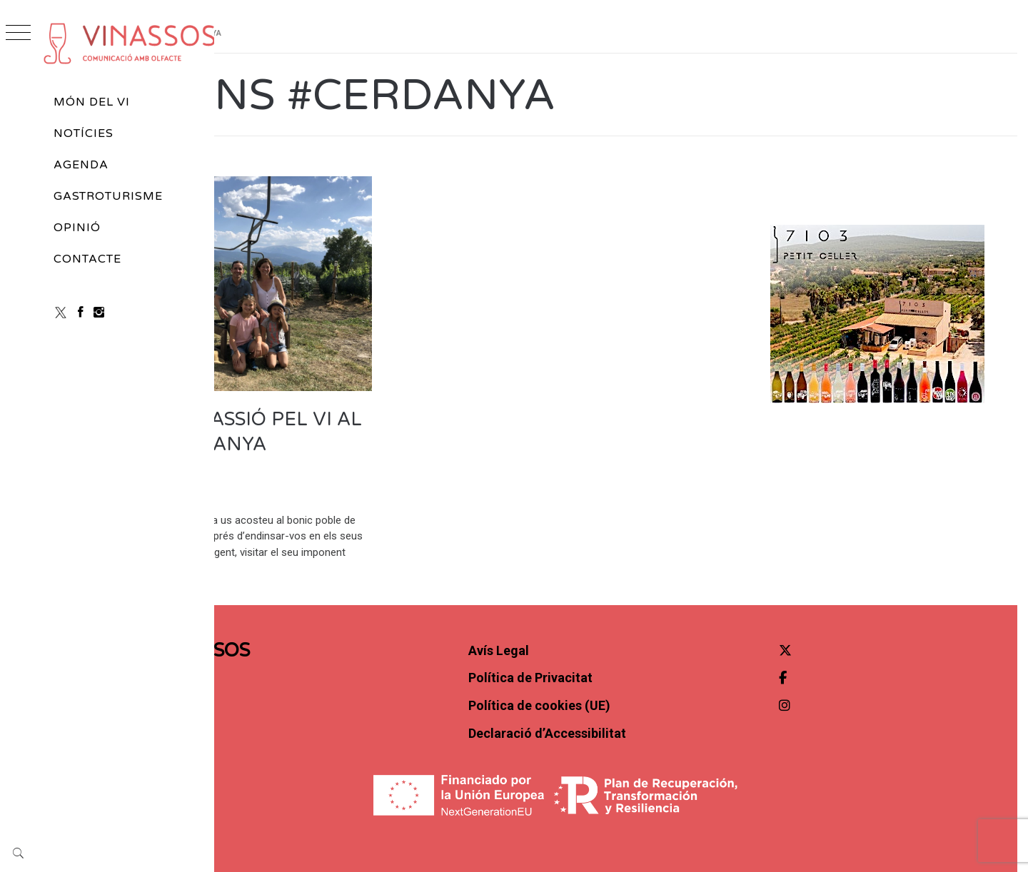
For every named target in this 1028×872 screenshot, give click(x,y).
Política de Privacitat (614, 644)
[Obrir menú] (18, 34)
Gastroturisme (108, 196)
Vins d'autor (281, 193)
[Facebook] (81, 312)
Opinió (77, 227)
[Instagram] (99, 312)
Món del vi (92, 102)
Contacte (87, 259)
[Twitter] (822, 616)
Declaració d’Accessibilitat (631, 698)
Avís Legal (582, 616)
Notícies (84, 133)
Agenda (81, 165)
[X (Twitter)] (61, 312)
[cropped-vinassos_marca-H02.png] (130, 43)
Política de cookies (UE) (623, 671)
